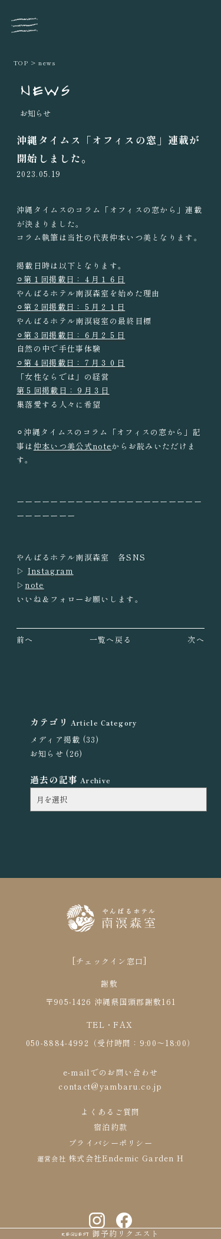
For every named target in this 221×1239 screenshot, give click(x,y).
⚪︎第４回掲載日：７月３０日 (71, 362)
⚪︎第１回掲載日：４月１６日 (71, 279)
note (34, 584)
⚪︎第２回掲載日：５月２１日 (71, 306)
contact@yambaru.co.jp (110, 1084)
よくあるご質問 (110, 1109)
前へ (25, 639)
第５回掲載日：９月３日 (63, 390)
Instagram (51, 570)
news (46, 62)
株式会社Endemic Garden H (125, 1155)
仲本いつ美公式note (72, 446)
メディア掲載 (55, 739)
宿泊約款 (110, 1124)
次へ (195, 639)
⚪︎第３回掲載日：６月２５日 (71, 334)
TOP (21, 62)
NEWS (45, 89)
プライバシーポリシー (110, 1140)
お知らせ (47, 753)
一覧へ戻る (111, 639)
